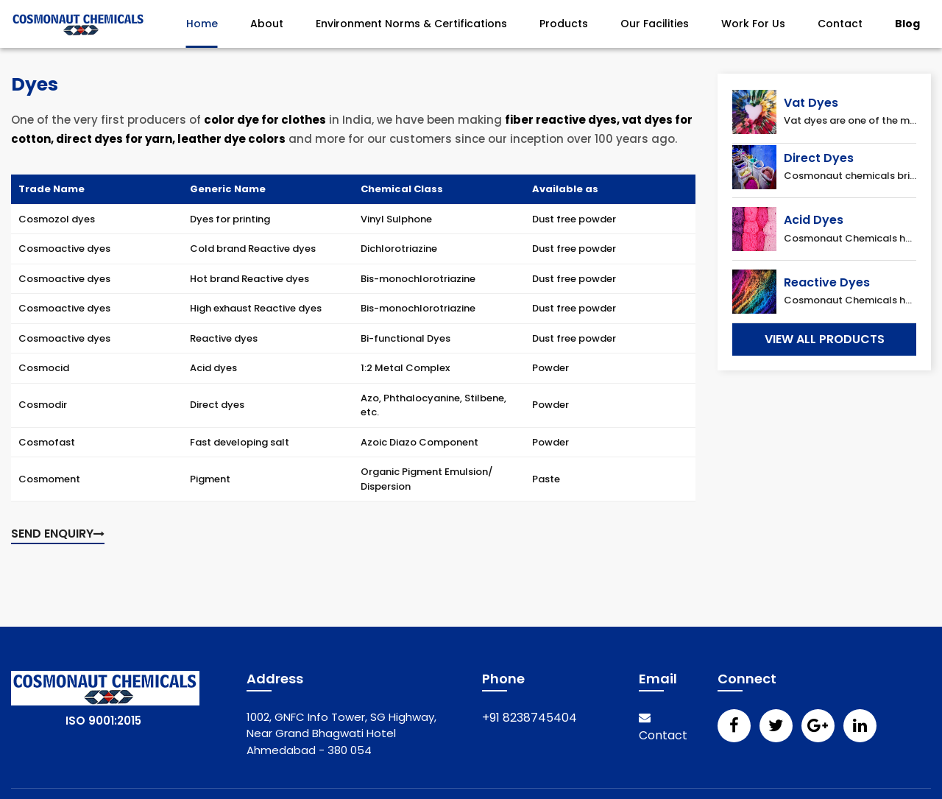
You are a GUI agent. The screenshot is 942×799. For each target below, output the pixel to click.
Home (202, 23)
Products (563, 23)
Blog (907, 23)
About (266, 23)
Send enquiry (58, 533)
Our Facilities (654, 23)
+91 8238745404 (529, 717)
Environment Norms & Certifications (411, 23)
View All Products (825, 339)
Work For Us (753, 23)
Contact (840, 23)
